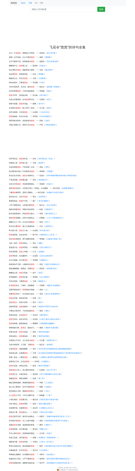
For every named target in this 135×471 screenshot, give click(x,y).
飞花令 (22, 3)
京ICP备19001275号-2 (70, 468)
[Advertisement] (67, 29)
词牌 (41, 3)
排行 (36, 3)
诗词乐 (14, 3)
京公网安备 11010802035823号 (67, 470)
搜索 (101, 9)
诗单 (30, 3)
